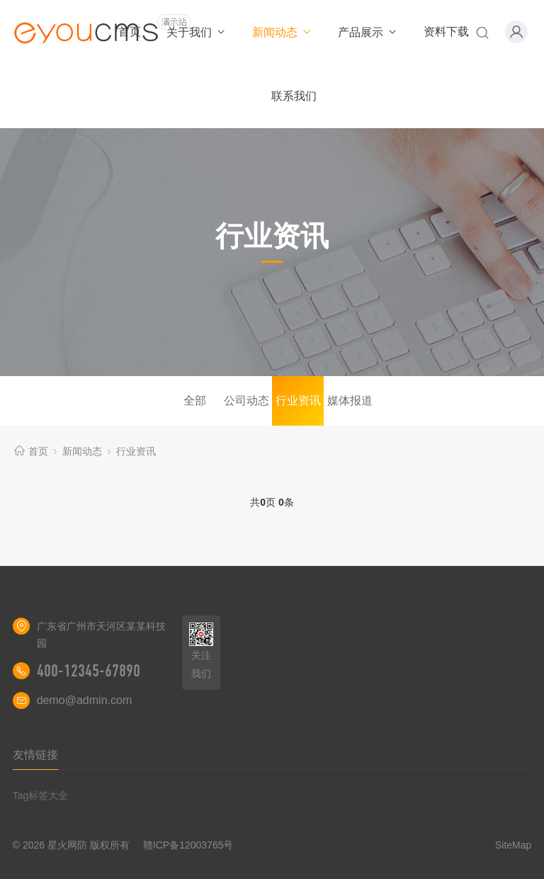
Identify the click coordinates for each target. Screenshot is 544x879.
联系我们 (294, 96)
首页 (129, 31)
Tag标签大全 (41, 795)
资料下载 (446, 31)
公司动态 (246, 401)
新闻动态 (282, 32)
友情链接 (35, 755)
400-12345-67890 (88, 671)
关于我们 (196, 32)
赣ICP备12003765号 (188, 845)
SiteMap (513, 845)
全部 (194, 401)
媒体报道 (350, 401)
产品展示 (368, 32)
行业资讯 (298, 401)
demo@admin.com (84, 700)
